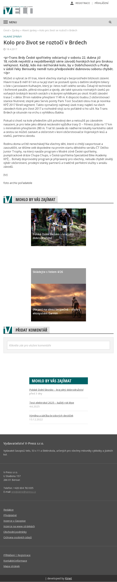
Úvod (6, 30)
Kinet (68, 578)
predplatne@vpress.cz (24, 491)
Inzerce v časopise (14, 520)
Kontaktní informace (15, 560)
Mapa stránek (11, 566)
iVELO (18, 10)
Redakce (8, 509)
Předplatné (10, 515)
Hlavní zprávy (29, 30)
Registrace (82, 3)
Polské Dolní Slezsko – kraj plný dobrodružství (56, 389)
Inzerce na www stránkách (19, 526)
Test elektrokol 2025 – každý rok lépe (51, 402)
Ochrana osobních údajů (17, 537)
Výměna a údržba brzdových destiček (51, 415)
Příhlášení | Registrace (16, 555)
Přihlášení (101, 3)
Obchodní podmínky (15, 531)
